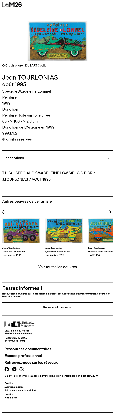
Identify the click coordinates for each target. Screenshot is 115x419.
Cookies (8, 394)
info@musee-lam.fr (14, 340)
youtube (14, 369)
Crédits (8, 383)
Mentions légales (14, 386)
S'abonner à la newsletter (57, 307)
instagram (21, 369)
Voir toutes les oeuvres (57, 267)
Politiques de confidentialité (20, 390)
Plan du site (11, 397)
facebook (6, 369)
